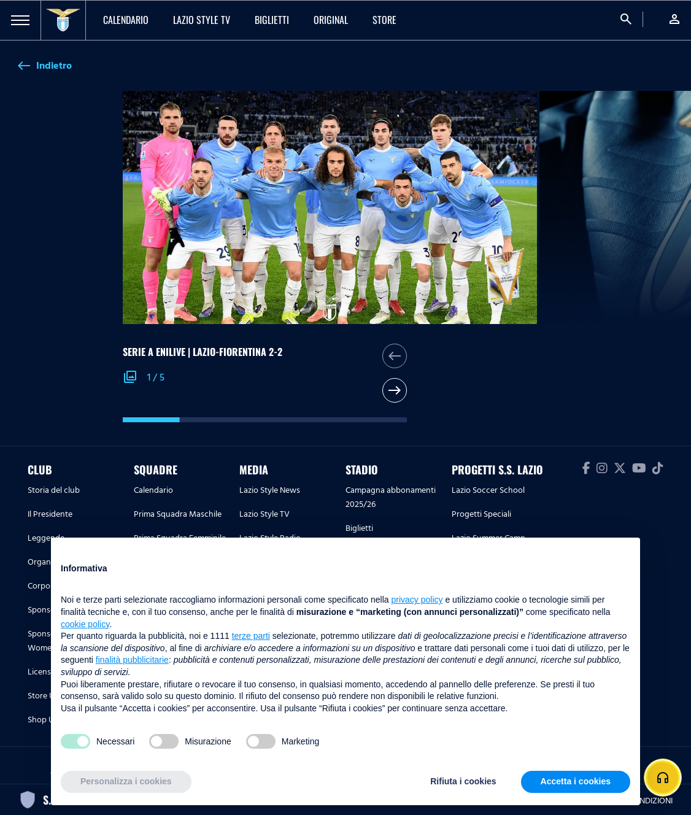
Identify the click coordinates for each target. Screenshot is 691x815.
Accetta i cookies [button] (576, 781)
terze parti (251, 636)
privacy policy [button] (417, 599)
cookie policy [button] (85, 624)
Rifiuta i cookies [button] (463, 781)
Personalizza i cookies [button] (126, 781)
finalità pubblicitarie (132, 660)
